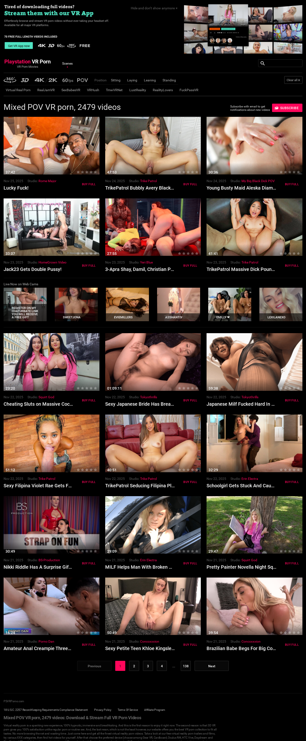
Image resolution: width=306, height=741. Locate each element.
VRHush (93, 90)
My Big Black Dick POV (258, 181)
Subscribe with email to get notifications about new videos (250, 108)
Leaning (150, 80)
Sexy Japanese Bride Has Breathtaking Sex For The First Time (171, 404)
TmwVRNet (114, 90)
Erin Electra (249, 479)
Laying (132, 80)
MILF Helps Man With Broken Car (140, 567)
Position (100, 80)
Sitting (115, 80)
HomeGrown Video (52, 262)
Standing (169, 80)
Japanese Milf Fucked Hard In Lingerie (248, 404)
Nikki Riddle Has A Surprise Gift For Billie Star (52, 567)
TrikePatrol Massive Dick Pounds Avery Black (255, 269)
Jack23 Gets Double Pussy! (32, 269)
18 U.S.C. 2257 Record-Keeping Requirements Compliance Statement (46, 710)
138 (186, 666)
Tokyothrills (148, 397)
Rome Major (47, 181)
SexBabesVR (70, 90)
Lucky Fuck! (16, 188)
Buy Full (89, 184)
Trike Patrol (148, 181)
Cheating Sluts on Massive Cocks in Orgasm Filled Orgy (62, 404)
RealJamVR (46, 90)
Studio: (32, 181)
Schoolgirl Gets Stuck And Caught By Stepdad (255, 485)
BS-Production (49, 560)
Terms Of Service (128, 710)
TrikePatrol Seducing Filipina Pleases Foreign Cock (159, 485)
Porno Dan (46, 641)
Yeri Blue (146, 262)
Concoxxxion (149, 641)
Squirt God (46, 397)
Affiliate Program (154, 710)
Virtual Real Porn (18, 90)
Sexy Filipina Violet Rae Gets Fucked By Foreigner (56, 485)
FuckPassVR (189, 90)
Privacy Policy (102, 710)
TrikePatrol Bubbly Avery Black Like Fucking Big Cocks (163, 188)
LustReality (137, 90)
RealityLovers (163, 90)
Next (211, 666)
